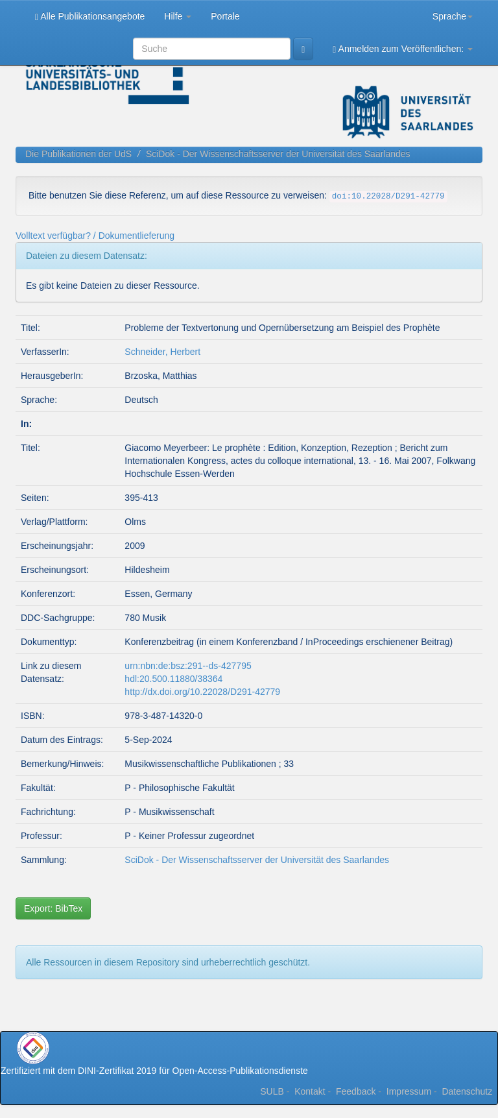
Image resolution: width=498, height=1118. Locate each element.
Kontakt (309, 1091)
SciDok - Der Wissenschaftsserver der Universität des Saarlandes (278, 154)
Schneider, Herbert (162, 351)
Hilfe (177, 16)
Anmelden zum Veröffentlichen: (403, 49)
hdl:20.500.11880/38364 (173, 679)
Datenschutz (467, 1091)
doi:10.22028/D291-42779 (388, 196)
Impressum (408, 1091)
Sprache (453, 16)
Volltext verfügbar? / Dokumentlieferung (95, 235)
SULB (272, 1091)
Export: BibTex (53, 908)
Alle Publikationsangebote (90, 16)
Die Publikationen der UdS (78, 154)
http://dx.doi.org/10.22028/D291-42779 (202, 692)
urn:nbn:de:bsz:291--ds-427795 (187, 666)
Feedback (355, 1091)
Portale (225, 16)
